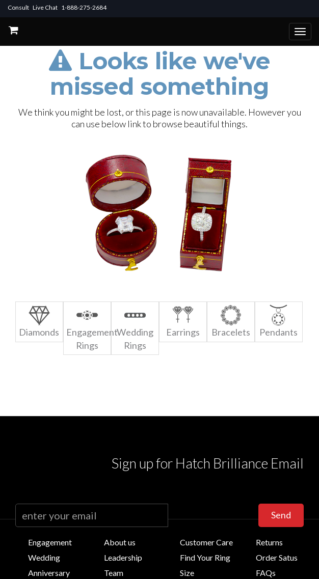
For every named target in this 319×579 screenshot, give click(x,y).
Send (281, 514)
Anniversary (49, 572)
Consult (18, 7)
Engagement (50, 542)
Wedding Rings (135, 328)
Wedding (44, 557)
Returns (269, 542)
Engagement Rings (88, 328)
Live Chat (45, 7)
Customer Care (206, 542)
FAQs (266, 572)
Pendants (278, 321)
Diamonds (39, 321)
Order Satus (277, 557)
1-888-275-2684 (84, 7)
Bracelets (230, 321)
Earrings (183, 321)
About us (120, 542)
